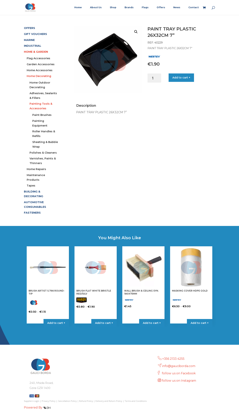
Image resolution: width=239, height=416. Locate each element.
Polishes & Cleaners (43, 152)
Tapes (31, 185)
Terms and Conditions (136, 401)
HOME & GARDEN (36, 51)
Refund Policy (86, 401)
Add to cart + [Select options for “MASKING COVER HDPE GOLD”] (200, 323)
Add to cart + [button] (152, 323)
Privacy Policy (48, 401)
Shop (113, 7)
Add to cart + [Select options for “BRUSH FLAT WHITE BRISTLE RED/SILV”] (104, 323)
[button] (136, 31)
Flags (145, 7)
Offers (161, 7)
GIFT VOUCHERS (35, 34)
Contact (193, 7)
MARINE (29, 40)
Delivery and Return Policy (108, 401)
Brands (129, 7)
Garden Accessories (41, 64)
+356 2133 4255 (173, 358)
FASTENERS (32, 212)
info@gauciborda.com (178, 366)
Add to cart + (181, 77)
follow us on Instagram (179, 380)
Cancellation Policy (67, 401)
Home (78, 7)
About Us (96, 7)
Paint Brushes (42, 115)
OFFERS (29, 28)
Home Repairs (36, 169)
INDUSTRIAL (32, 45)
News (176, 7)
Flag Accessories (38, 58)
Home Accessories (39, 70)
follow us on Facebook (179, 373)
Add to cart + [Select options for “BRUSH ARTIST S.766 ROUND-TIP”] (56, 323)
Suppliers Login (31, 401)
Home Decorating (39, 76)
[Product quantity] (154, 78)
